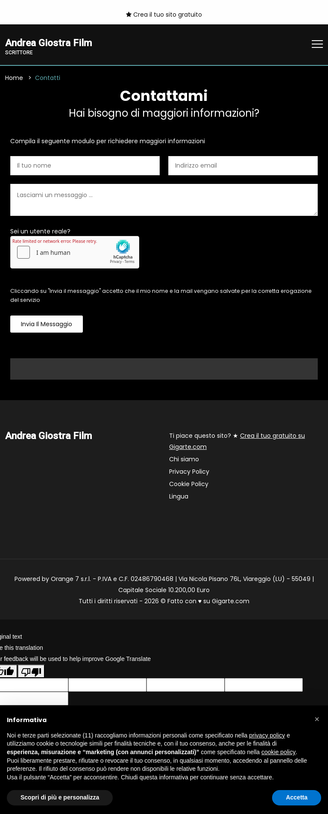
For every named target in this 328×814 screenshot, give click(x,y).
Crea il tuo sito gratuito (164, 14)
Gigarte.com (230, 601)
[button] (317, 719)
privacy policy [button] (267, 735)
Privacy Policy (189, 471)
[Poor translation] (31, 671)
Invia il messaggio (46, 324)
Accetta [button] (297, 797)
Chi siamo (184, 459)
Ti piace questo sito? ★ (237, 441)
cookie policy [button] (278, 752)
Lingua (178, 496)
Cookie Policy (188, 484)
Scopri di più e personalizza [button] (59, 797)
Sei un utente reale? (40, 231)
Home (14, 78)
